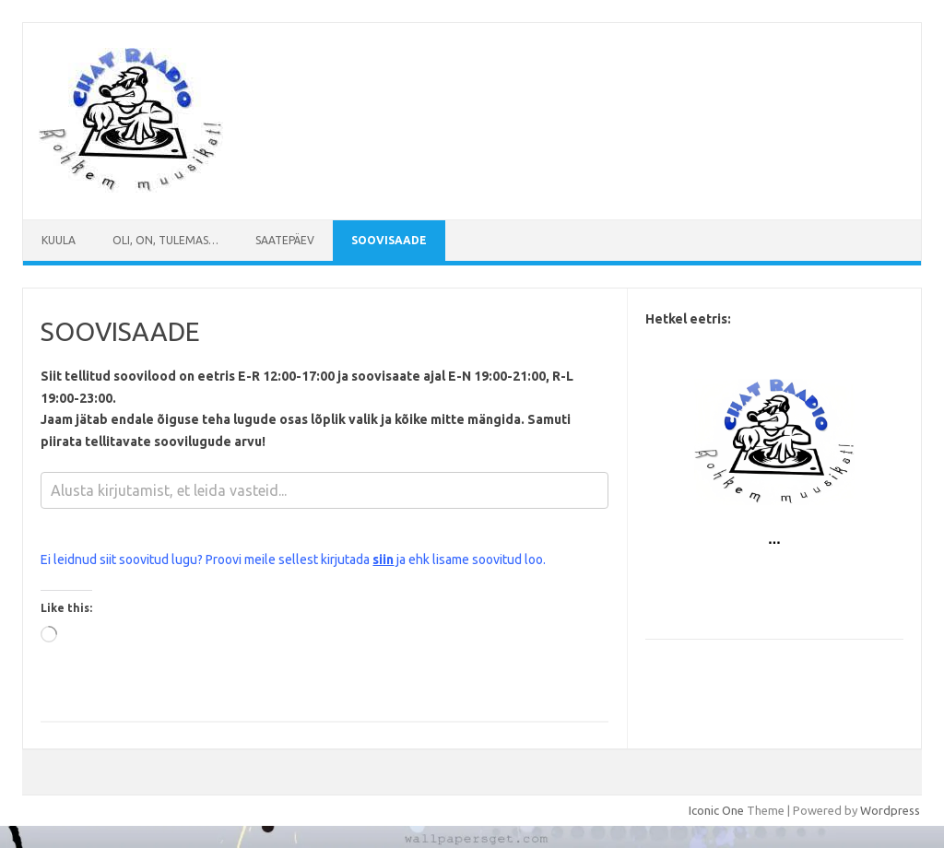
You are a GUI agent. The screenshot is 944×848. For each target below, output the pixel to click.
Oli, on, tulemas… (165, 240)
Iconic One (716, 810)
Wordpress (890, 810)
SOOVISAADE (389, 240)
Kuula (58, 240)
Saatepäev (284, 240)
